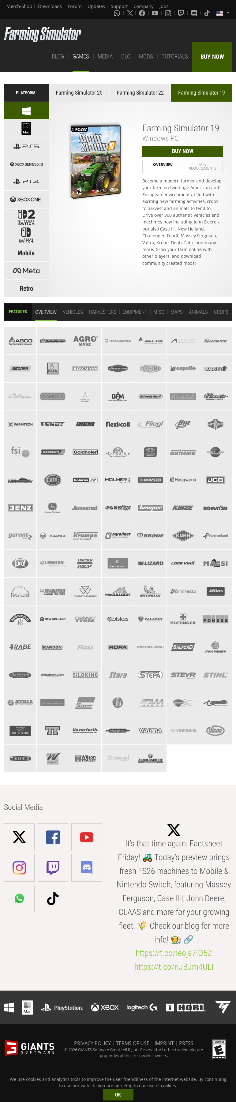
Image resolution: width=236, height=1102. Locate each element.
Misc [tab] (158, 312)
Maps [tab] (176, 312)
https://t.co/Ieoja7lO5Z (174, 953)
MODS (146, 56)
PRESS (186, 1043)
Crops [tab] (221, 312)
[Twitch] (181, 12)
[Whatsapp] (117, 12)
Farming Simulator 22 (140, 92)
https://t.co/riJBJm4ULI (174, 967)
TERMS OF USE (132, 1043)
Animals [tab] (198, 312)
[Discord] (194, 12)
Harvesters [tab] (102, 312)
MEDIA (105, 56)
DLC (125, 56)
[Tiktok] (207, 12)
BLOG (58, 56)
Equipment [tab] (134, 312)
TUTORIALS (175, 56)
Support (119, 6)
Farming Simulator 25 (79, 92)
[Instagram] (168, 12)
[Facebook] (142, 12)
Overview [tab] (163, 164)
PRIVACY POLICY (92, 1043)
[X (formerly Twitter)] (130, 12)
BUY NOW (212, 56)
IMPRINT (164, 1043)
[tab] (20, 340)
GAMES (81, 56)
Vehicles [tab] (73, 312)
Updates (96, 6)
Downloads (50, 6)
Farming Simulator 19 (201, 92)
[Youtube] (155, 12)
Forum (75, 6)
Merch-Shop (19, 6)
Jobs (163, 6)
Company (143, 6)
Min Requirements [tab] (202, 166)
